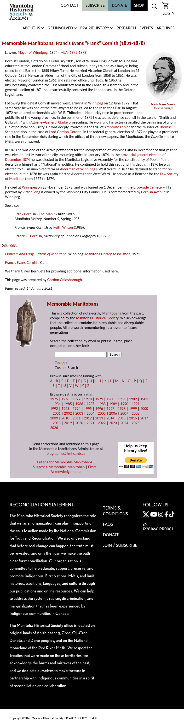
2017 (144, 418)
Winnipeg (95, 103)
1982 (133, 399)
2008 (135, 413)
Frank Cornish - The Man (34, 214)
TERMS (92, 718)
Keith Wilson (63, 227)
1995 (88, 408)
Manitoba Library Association (107, 254)
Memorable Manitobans (27, 43)
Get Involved (60, 28)
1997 (110, 408)
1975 (54, 399)
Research (126, 28)
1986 (79, 403)
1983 (144, 399)
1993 (65, 408)
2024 (124, 423)
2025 (135, 423)
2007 (124, 413)
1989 (113, 403)
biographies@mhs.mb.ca (66, 453)
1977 (76, 399)
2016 (133, 418)
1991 (135, 403)
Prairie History (94, 28)
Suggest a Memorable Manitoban (59, 467)
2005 (102, 413)
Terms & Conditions (115, 510)
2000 (144, 408)
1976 (65, 399)
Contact (69, 5)
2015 (122, 418)
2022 (102, 423)
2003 (79, 413)
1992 (54, 408)
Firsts (92, 467)
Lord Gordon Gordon (65, 132)
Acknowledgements (66, 471)
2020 (79, 423)
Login (168, 13)
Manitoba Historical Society (97, 318)
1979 (99, 399)
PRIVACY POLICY (75, 718)
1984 (56, 403)
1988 (102, 403)
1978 (88, 399)
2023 (113, 423)
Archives (165, 28)
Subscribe (95, 5)
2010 (65, 418)
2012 (88, 418)
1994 (76, 408)
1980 (110, 399)
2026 (54, 427)
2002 (68, 413)
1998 (122, 408)
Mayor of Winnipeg (33, 52)
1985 (68, 403)
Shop (139, 5)
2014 (110, 418)
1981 (122, 399)
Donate (119, 5)
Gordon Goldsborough (64, 279)
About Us (31, 28)
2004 (90, 413)
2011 (76, 418)
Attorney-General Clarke (49, 122)
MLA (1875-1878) (73, 52)
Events (146, 28)
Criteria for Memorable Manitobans (64, 462)
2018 (56, 423)
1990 (124, 403)
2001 (56, 413)
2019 (68, 423)
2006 (113, 413)
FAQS (108, 524)
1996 (99, 408)
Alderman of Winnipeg (77, 169)
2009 (54, 418)
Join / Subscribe (120, 545)
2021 (90, 423)
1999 (133, 408)
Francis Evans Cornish (21, 262)
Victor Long (31, 192)
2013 (99, 418)
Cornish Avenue (153, 192)
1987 (90, 403)
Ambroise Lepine (117, 127)
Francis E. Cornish (28, 236)
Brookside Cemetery (149, 187)
